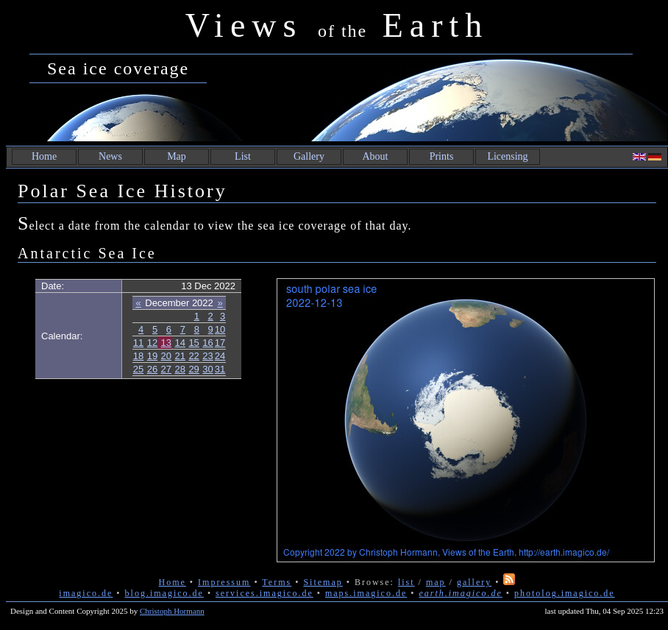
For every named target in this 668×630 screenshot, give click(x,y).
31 (220, 369)
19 (152, 355)
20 (166, 355)
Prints (442, 156)
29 (193, 369)
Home (44, 156)
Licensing (507, 156)
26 (152, 369)
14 (180, 342)
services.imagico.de (264, 593)
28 (180, 369)
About (375, 156)
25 (138, 369)
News (110, 156)
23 (207, 355)
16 (207, 342)
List (243, 156)
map (436, 582)
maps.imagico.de (366, 593)
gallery (474, 582)
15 (193, 342)
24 (220, 355)
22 (193, 355)
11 (138, 342)
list (406, 582)
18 (138, 355)
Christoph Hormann (172, 610)
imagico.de (86, 593)
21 (180, 355)
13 (166, 342)
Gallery (309, 156)
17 (220, 342)
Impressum (224, 582)
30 (207, 369)
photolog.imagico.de (564, 593)
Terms (276, 582)
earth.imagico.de (460, 593)
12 (152, 342)
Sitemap (322, 582)
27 (166, 369)
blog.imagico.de (164, 593)
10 (220, 329)
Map (176, 156)
